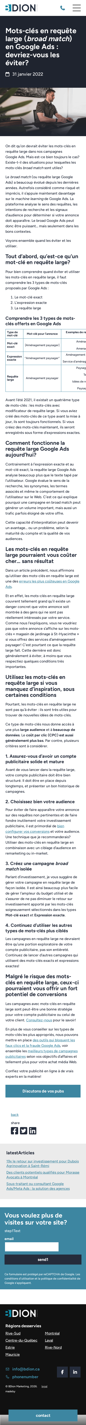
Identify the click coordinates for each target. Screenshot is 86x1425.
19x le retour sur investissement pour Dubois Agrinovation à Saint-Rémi (42, 1163)
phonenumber (21, 1376)
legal (44, 1386)
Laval (49, 1340)
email (9, 1239)
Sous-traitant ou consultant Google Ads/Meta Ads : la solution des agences (38, 1186)
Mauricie (12, 1354)
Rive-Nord (53, 1347)
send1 (43, 1259)
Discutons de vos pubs (43, 1091)
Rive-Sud (12, 1333)
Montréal (52, 1333)
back (15, 1114)
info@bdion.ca (22, 1369)
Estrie (10, 1347)
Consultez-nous (39, 1020)
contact (43, 1415)
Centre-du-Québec (21, 1340)
